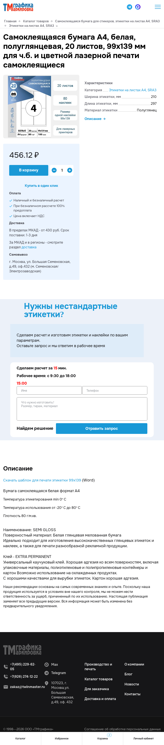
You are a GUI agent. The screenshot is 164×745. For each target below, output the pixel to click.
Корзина (104, 736)
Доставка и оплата (100, 699)
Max (51, 664)
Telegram (55, 673)
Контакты (132, 694)
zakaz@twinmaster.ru (28, 687)
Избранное (62, 738)
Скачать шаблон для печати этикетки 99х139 (44, 480)
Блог (128, 674)
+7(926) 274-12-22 (24, 676)
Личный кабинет (143, 738)
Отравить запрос (101, 428)
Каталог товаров (99, 679)
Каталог (20, 738)
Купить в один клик (41, 185)
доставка (29, 247)
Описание (93, 119)
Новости (131, 684)
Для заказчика (97, 689)
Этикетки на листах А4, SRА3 (133, 90)
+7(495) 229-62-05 (147, 6)
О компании (134, 664)
